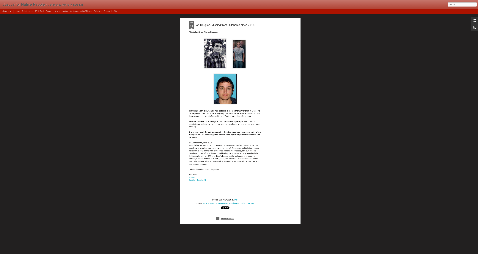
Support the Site (110, 11)
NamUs (192, 173)
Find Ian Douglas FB (198, 176)
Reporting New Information (57, 11)
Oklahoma (245, 199)
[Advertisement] (276, 35)
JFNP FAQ (39, 11)
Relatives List (27, 11)
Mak (236, 196)
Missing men (234, 199)
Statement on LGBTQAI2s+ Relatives (86, 11)
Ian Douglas (223, 199)
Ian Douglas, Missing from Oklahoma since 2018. (225, 20)
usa (252, 199)
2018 (205, 199)
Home (17, 11)
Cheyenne (212, 199)
